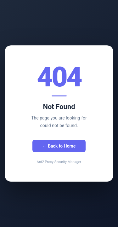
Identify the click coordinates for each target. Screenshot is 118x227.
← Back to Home (59, 145)
